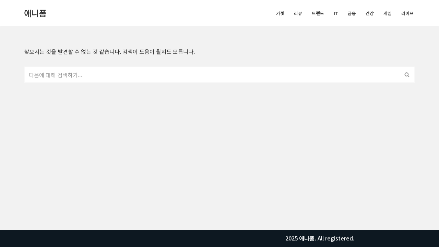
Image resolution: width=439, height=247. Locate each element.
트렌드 (318, 13)
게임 (387, 13)
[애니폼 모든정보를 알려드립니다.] (35, 13)
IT (336, 13)
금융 (352, 13)
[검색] (212, 75)
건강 (370, 13)
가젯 (280, 13)
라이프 (407, 13)
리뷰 (298, 13)
